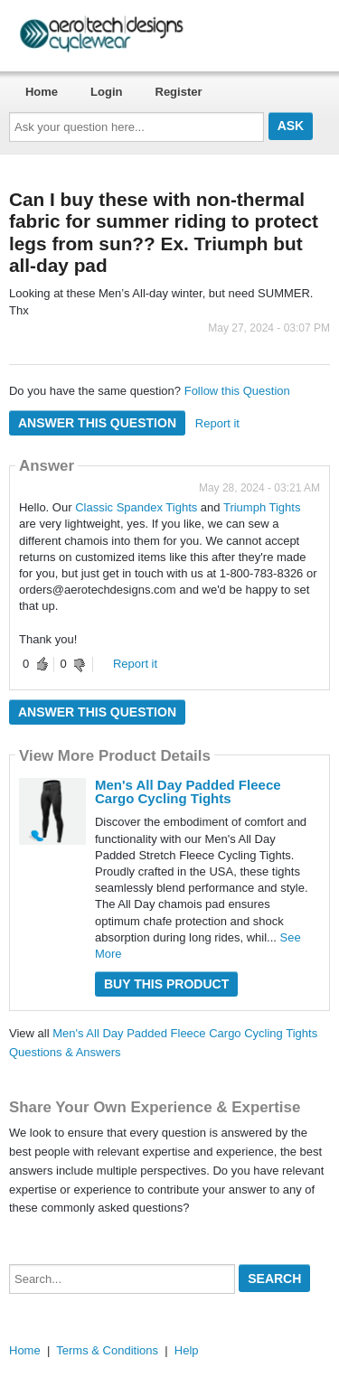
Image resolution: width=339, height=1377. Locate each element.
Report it (217, 423)
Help (186, 1350)
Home (41, 91)
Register (178, 91)
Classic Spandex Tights (136, 507)
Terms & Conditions (107, 1350)
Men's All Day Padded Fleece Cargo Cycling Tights (188, 791)
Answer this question (97, 423)
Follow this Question (237, 391)
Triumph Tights (262, 507)
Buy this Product (166, 984)
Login (106, 91)
